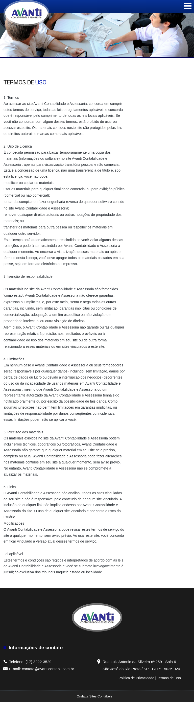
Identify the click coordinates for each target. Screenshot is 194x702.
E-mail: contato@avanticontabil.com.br (41, 669)
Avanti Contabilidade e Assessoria (60, 104)
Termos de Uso (169, 678)
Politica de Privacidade (136, 678)
